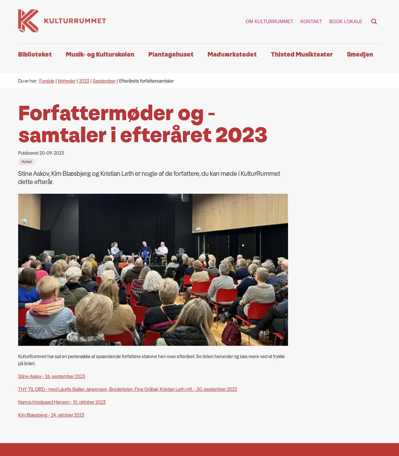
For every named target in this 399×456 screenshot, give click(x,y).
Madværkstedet (232, 55)
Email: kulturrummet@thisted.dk (187, 386)
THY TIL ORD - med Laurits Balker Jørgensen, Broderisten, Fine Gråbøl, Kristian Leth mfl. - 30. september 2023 (127, 244)
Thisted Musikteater (302, 55)
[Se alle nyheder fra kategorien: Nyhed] (26, 161)
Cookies (164, 414)
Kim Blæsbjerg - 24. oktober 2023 (51, 270)
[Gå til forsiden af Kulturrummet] (62, 21)
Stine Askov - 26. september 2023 (51, 231)
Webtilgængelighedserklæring (187, 404)
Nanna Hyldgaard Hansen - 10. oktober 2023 (62, 257)
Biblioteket (35, 55)
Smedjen (360, 55)
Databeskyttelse (172, 423)
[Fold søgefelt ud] (374, 22)
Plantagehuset (170, 55)
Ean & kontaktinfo (173, 395)
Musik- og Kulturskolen (100, 55)
